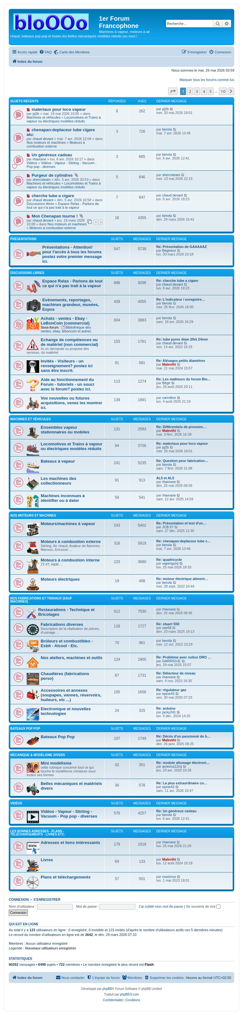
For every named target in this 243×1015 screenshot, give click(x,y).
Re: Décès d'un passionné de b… (183, 736)
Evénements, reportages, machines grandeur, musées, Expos (70, 305)
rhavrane (39, 159)
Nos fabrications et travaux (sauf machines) (41, 600)
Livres (47, 859)
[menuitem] (45, 52)
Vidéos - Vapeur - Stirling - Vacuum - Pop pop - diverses (69, 814)
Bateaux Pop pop (25, 728)
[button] (173, 91)
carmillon (169, 398)
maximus (169, 876)
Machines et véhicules (43, 117)
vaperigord (170, 563)
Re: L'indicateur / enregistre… (180, 299)
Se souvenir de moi (203, 906)
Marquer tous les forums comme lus (206, 80)
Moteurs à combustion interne (70, 560)
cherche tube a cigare (53, 195)
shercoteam (41, 179)
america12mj (172, 766)
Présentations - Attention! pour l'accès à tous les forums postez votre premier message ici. (72, 254)
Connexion (19, 899)
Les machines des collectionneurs (58, 481)
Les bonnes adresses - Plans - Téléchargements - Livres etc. (37, 833)
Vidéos (32, 163)
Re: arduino (165, 708)
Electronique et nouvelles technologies (66, 711)
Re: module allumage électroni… (183, 763)
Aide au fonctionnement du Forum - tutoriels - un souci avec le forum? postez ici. (67, 384)
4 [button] (204, 91)
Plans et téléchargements (65, 877)
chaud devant (43, 139)
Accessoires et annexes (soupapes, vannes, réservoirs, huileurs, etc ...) (71, 695)
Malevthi (169, 364)
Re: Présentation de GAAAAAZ (181, 247)
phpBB (107, 989)
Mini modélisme (56, 763)
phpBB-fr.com (129, 994)
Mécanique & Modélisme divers (37, 755)
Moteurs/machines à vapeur (68, 523)
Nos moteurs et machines (46, 142)
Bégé (166, 383)
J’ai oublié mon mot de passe (160, 906)
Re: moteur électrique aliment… (182, 579)
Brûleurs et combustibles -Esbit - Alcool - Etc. (67, 643)
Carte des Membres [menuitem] (74, 52)
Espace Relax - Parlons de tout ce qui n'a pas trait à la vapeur (63, 205)
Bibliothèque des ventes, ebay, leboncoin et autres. (66, 329)
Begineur (169, 250)
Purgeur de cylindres (52, 175)
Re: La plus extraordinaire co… (181, 783)
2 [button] (190, 91)
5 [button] (210, 91)
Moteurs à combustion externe (56, 144)
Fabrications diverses (62, 624)
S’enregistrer (47, 899)
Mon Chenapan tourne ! (55, 216)
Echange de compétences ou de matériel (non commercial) (69, 342)
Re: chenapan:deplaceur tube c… (183, 541)
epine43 (168, 693)
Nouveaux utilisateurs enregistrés (50, 948)
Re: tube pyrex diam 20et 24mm (182, 339)
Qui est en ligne (24, 924)
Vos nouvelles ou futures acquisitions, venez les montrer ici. (71, 403)
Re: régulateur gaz (171, 690)
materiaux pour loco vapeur (59, 109)
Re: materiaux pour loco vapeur (182, 443)
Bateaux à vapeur (58, 461)
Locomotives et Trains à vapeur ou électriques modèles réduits (64, 119)
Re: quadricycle (169, 559)
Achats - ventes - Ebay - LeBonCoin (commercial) (65, 320)
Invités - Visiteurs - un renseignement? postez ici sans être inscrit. (67, 366)
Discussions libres (40, 204)
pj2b (36, 113)
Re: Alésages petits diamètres (180, 360)
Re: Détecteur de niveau (175, 673)
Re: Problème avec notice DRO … (183, 657)
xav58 (166, 628)
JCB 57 (167, 527)
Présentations (23, 239)
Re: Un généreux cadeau (176, 811)
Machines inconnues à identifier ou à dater (63, 498)
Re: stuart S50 (167, 624)
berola (167, 129)
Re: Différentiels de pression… (181, 427)
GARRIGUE (171, 661)
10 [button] (223, 91)
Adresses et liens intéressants (70, 842)
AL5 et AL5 (165, 478)
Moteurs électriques (60, 579)
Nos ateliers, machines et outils (71, 657)
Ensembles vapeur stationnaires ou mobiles (65, 429)
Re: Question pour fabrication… (182, 461)
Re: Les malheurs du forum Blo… (183, 379)
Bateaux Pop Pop (58, 736)
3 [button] (197, 91)
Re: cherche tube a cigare (177, 280)
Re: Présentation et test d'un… (181, 523)
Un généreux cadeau (52, 155)
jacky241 (169, 712)
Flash (149, 964)
